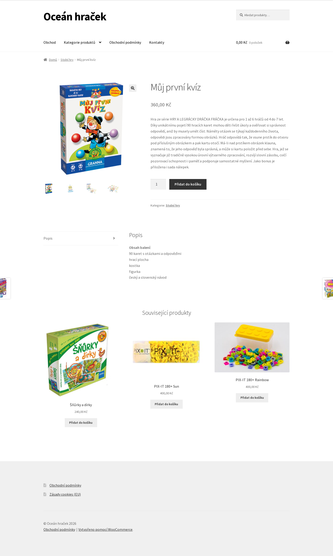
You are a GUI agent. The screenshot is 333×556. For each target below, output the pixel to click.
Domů (53, 60)
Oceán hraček (74, 16)
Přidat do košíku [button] (80, 422)
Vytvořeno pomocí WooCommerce (105, 529)
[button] (132, 88)
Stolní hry (67, 60)
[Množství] (158, 184)
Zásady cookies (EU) (65, 494)
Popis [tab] (47, 238)
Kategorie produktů (79, 42)
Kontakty (156, 42)
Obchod (49, 42)
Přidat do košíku (188, 184)
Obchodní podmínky (125, 42)
